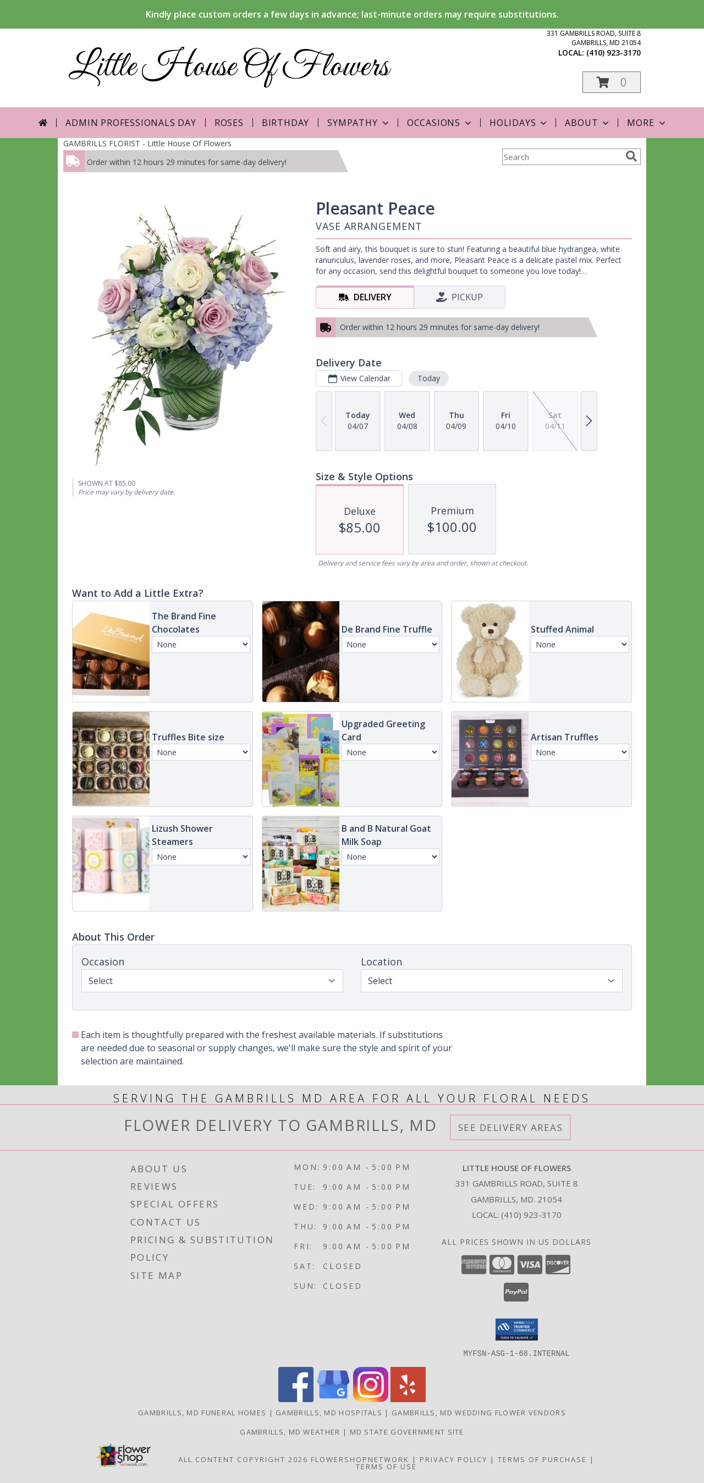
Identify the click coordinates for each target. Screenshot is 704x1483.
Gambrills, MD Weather (290, 1431)
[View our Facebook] (296, 1398)
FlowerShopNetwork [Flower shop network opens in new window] (360, 1459)
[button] (611, 82)
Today (428, 378)
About (588, 123)
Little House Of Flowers (229, 67)
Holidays (519, 123)
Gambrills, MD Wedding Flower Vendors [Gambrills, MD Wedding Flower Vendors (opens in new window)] (479, 1412)
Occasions (440, 123)
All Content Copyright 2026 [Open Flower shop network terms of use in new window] (243, 1459)
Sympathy (359, 123)
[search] (631, 156)
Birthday (285, 123)
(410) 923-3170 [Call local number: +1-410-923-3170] (613, 52)
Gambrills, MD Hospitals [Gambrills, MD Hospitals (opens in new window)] (329, 1412)
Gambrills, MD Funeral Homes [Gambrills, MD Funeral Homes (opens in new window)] (202, 1412)
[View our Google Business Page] (333, 1398)
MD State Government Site (407, 1431)
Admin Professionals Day (130, 123)
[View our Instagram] (370, 1398)
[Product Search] (561, 156)
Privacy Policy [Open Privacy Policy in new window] (453, 1459)
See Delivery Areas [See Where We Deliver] (510, 1127)
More (647, 123)
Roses (229, 123)
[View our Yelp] (408, 1398)
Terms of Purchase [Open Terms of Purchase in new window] (542, 1459)
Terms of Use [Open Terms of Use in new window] (386, 1466)
